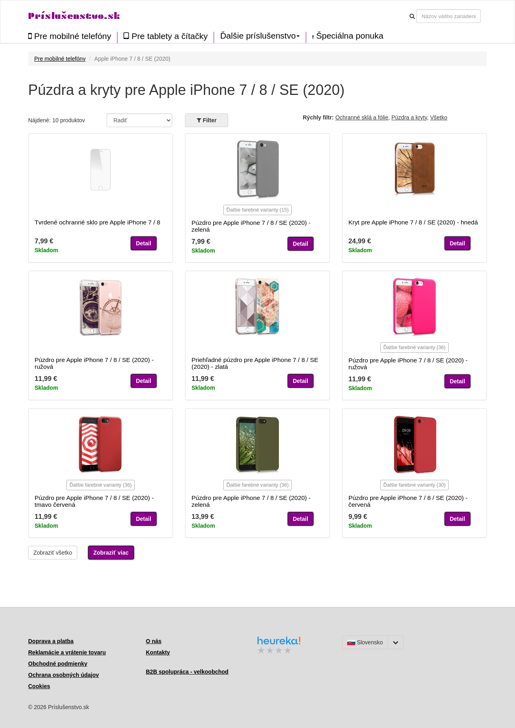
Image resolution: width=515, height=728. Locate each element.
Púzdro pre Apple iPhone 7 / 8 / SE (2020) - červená (408, 501)
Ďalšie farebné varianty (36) (414, 347)
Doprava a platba (51, 641)
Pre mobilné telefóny (69, 36)
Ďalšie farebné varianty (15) (258, 210)
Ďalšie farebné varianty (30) (414, 485)
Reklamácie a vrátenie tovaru (67, 652)
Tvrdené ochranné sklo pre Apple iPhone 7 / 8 (97, 222)
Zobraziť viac (111, 552)
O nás (154, 641)
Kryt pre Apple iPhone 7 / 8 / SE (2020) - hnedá (413, 222)
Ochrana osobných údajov (63, 675)
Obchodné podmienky (57, 663)
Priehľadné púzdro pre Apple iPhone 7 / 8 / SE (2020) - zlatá (255, 363)
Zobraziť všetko (52, 552)
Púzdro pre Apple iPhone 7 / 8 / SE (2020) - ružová (94, 363)
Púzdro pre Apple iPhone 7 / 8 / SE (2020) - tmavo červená (94, 501)
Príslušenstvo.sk (74, 15)
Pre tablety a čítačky (166, 36)
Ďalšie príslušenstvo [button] (260, 36)
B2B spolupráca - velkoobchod (187, 671)
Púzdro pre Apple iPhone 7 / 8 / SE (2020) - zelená (251, 226)
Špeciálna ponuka (347, 36)
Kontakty (158, 652)
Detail (143, 243)
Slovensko (365, 642)
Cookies (39, 686)
